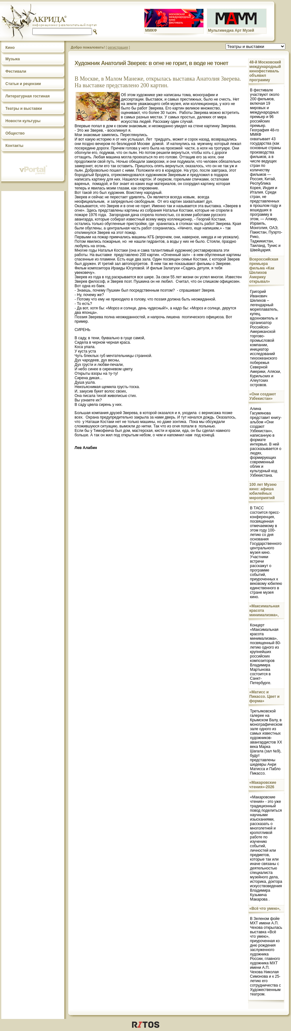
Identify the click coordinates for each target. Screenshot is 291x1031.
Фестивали (15, 71)
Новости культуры (22, 121)
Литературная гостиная (27, 96)
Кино (10, 47)
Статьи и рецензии (23, 84)
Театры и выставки (23, 108)
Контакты (14, 145)
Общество (15, 133)
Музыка (12, 59)
